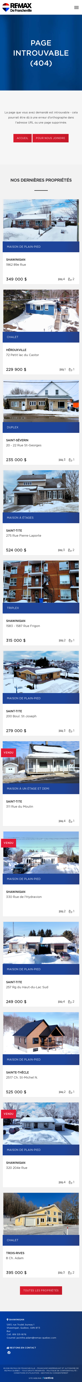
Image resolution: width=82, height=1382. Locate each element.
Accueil (22, 138)
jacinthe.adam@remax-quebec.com (36, 1338)
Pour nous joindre (50, 138)
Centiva (48, 1378)
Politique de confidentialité (61, 1371)
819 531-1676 (19, 1334)
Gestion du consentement (54, 1373)
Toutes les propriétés (41, 1290)
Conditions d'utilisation (26, 1373)
